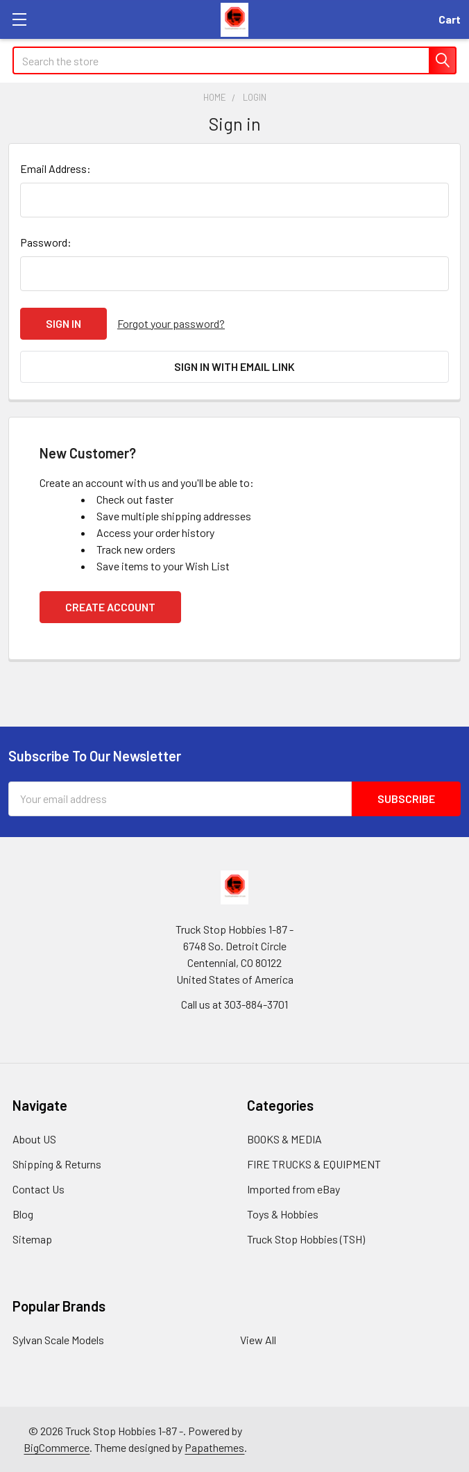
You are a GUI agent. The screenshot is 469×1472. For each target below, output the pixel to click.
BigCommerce (56, 1447)
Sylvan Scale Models (58, 1339)
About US (34, 1139)
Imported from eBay (293, 1189)
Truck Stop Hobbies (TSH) (306, 1239)
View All (258, 1339)
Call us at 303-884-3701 (234, 1004)
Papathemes (214, 1447)
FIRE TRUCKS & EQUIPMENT (314, 1164)
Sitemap (32, 1239)
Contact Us (38, 1189)
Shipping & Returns (56, 1164)
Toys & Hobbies (282, 1214)
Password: (45, 242)
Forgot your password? (171, 323)
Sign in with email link (234, 366)
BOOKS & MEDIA (284, 1139)
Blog (22, 1214)
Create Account (110, 606)
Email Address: (55, 168)
